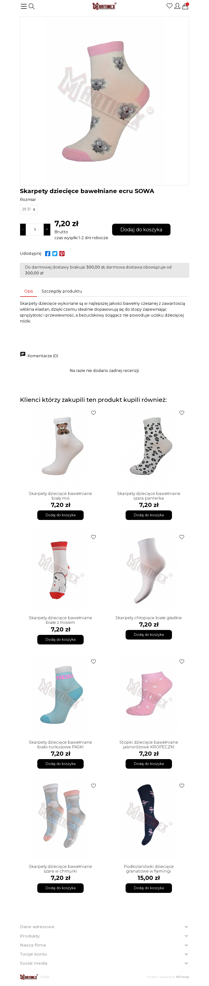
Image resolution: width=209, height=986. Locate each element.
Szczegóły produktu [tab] (62, 291)
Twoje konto (33, 954)
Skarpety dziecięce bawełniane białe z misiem (60, 620)
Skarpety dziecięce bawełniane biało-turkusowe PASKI (60, 744)
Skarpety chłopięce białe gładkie (149, 618)
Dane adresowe (37, 926)
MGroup (182, 977)
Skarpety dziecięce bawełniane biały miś (60, 496)
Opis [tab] (28, 291)
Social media (33, 963)
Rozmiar (28, 199)
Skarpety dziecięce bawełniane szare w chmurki (60, 869)
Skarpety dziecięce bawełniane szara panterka (148, 496)
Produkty (30, 936)
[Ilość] (35, 229)
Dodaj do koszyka (141, 230)
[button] (32, 6)
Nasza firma (33, 945)
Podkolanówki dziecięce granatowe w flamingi (149, 869)
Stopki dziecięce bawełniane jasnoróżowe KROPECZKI (148, 744)
